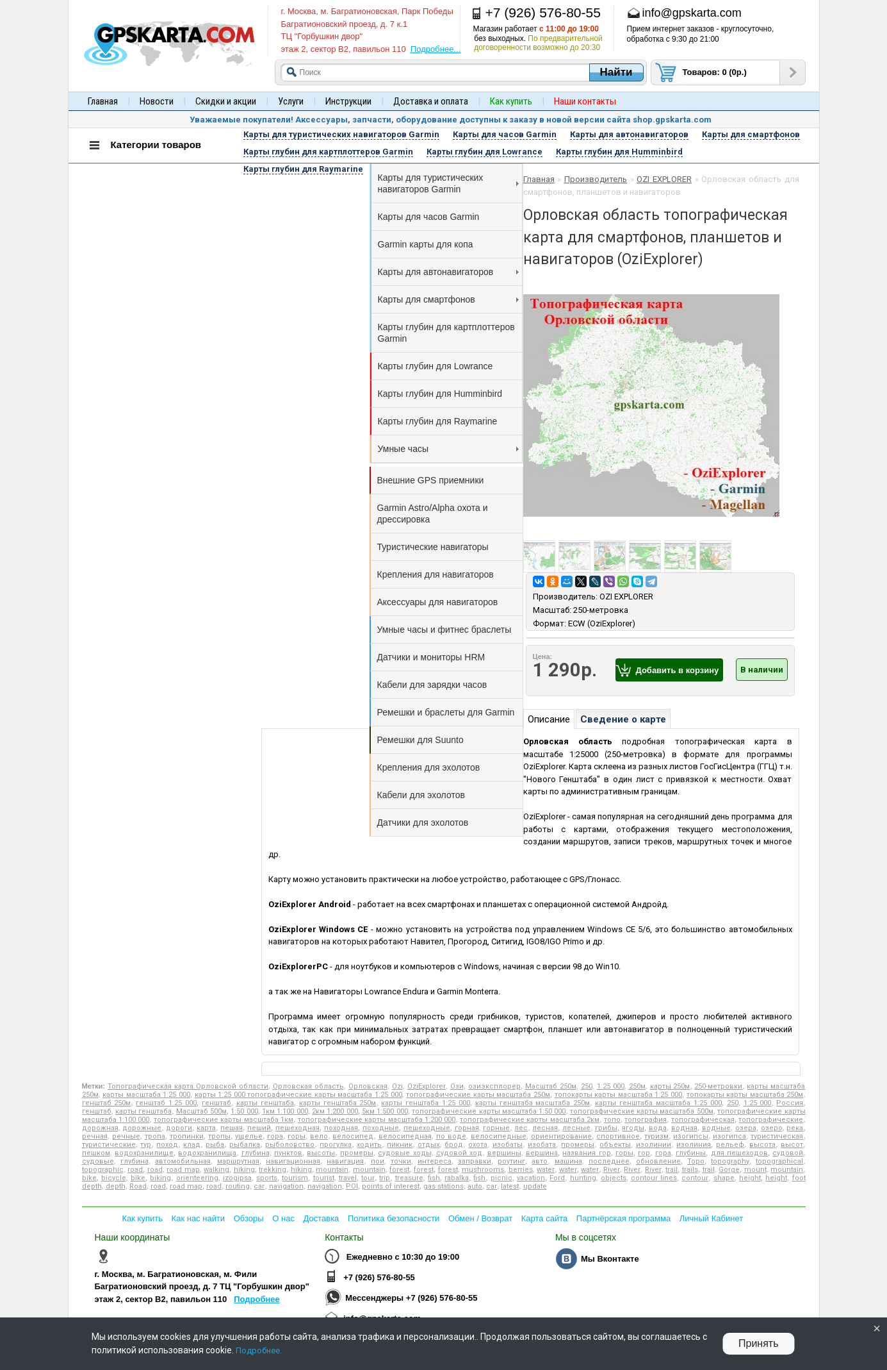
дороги (179, 1128)
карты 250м (670, 1086)
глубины (691, 1153)
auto (475, 1186)
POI (352, 1186)
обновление (658, 1161)
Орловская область (308, 1086)
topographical (779, 1161)
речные (126, 1136)
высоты (321, 1153)
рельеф (730, 1144)
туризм (656, 1136)
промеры (577, 1144)
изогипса (729, 1136)
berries (521, 1169)
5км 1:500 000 (385, 1111)
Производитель (595, 179)
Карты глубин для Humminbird (440, 393)
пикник (399, 1144)
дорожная (100, 1128)
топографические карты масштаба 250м (478, 1094)
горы (296, 1136)
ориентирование (561, 1136)
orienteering (197, 1178)
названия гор (586, 1153)
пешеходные (426, 1128)
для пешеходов (739, 1153)
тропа (155, 1136)
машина (568, 1161)
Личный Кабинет (711, 1218)
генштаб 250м (106, 1103)
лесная (545, 1128)
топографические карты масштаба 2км (529, 1119)
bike (89, 1178)
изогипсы (690, 1136)
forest (399, 1169)
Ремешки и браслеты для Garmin (446, 712)
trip (384, 1178)
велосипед (352, 1136)
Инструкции (348, 101)
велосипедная (405, 1136)
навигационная (293, 1161)
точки (401, 1161)
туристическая (777, 1136)
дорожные (141, 1128)
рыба (215, 1144)
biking (160, 1178)
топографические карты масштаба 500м (641, 1111)
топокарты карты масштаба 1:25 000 (618, 1094)
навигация (345, 1161)
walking (216, 1169)
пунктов (288, 1153)
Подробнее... (435, 49)
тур (145, 1144)
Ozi (397, 1086)
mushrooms (483, 1169)
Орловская (367, 1086)
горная (467, 1128)
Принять (758, 1343)
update (535, 1186)
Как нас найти (198, 1218)
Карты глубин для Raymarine (438, 421)
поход (167, 1144)
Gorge (729, 1169)
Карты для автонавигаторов (448, 272)
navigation (286, 1186)
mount (755, 1169)
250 (586, 1086)
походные (380, 1128)
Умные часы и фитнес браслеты (444, 629)
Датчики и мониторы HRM (431, 657)
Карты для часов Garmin (429, 217)
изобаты (507, 1144)
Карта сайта (544, 1218)
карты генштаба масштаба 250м (532, 1103)
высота (762, 1144)
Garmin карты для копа (425, 244)
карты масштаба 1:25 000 (146, 1094)
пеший (259, 1128)
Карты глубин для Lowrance (435, 366)
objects (613, 1178)
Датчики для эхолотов (423, 822)
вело (319, 1136)
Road (138, 1186)
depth (116, 1186)
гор (644, 1153)
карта (206, 1128)
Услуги (291, 101)
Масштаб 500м (201, 1111)
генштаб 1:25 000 (166, 1103)
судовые (98, 1161)
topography (730, 1161)
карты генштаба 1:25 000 (425, 1103)
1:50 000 (244, 1111)
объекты (615, 1144)
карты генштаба (265, 1103)
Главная (103, 101)
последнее (609, 1161)
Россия (789, 1103)
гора (275, 1136)
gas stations (443, 1186)
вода (658, 1128)
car (259, 1186)
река (794, 1128)
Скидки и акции (225, 101)
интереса (435, 1161)
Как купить (142, 1218)
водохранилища (207, 1153)
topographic (103, 1169)
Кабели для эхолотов (421, 795)
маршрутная (238, 1161)
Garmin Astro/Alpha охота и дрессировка (432, 513)
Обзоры (249, 1218)
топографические (770, 1119)
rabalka (456, 1178)
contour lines (654, 1178)
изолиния (693, 1144)
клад (191, 1144)
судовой (787, 1153)
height (750, 1178)
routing (237, 1186)
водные (716, 1128)
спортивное (618, 1136)
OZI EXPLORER (664, 179)
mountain (332, 1169)
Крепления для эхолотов (428, 767)
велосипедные (498, 1136)
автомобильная (183, 1161)
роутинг (511, 1161)
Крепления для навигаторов (435, 574)
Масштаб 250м (550, 1086)
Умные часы (448, 449)
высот (792, 1144)
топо (612, 1119)
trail (671, 1169)
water (546, 1169)
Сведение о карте (623, 719)
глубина (255, 1153)
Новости (157, 101)
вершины (504, 1153)
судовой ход (459, 1153)
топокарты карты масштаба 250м (745, 1094)
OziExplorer (426, 1086)
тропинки (187, 1136)
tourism (295, 1178)
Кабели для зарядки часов (432, 685)
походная (341, 1128)
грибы (606, 1128)
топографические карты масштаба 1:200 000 (377, 1119)
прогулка (336, 1144)
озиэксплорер (494, 1086)
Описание (549, 719)
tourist (323, 1178)
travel (348, 1178)
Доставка (321, 1218)
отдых (428, 1144)
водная (684, 1128)
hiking (244, 1169)
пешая (231, 1128)
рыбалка (244, 1144)
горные (496, 1128)
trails (690, 1169)
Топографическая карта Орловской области (188, 1086)
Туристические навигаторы (433, 547)
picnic (501, 1178)
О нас (283, 1218)
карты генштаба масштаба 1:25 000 (658, 1103)
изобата (542, 1144)
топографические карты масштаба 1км (223, 1119)
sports (266, 1178)
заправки (474, 1161)
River (611, 1169)
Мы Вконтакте (610, 1259)
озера (745, 1128)
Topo (695, 1161)
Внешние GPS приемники (430, 480)
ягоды (633, 1128)
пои (377, 1161)
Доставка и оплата (430, 101)
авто (540, 1161)
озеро (772, 1128)
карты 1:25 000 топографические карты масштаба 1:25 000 (298, 1094)
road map (183, 1169)
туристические (109, 1144)
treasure (409, 1178)
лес (521, 1128)
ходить (369, 1144)
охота (477, 1144)
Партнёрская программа (623, 1218)
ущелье (249, 1136)
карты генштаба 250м (338, 1103)
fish (434, 1178)
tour (368, 1178)
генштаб (216, 1103)
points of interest (390, 1186)
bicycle (113, 1178)
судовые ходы (404, 1153)
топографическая (703, 1119)
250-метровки (718, 1086)
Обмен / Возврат (480, 1218)
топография (645, 1119)
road (135, 1169)
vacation (531, 1178)
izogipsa (237, 1178)
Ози (457, 1086)
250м (637, 1086)
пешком (96, 1153)
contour (694, 1178)
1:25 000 (610, 1086)
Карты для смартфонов (448, 299)
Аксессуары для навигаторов (437, 602)
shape (724, 1178)
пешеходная (297, 1128)
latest (510, 1186)
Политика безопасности (393, 1218)
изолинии (653, 1144)
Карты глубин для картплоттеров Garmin (446, 333)
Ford (557, 1178)
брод (453, 1144)
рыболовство (289, 1144)
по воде (451, 1136)
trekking (272, 1169)
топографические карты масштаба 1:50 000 (489, 1111)
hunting (583, 1178)
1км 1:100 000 (285, 1111)
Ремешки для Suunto (420, 740)
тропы (219, 1136)
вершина (542, 1153)
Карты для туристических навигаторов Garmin (448, 183)
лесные (576, 1128)
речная (95, 1136)
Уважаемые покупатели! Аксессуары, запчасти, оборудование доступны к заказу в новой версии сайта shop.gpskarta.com (451, 119)
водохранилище (144, 1153)
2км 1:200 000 (335, 1111)
